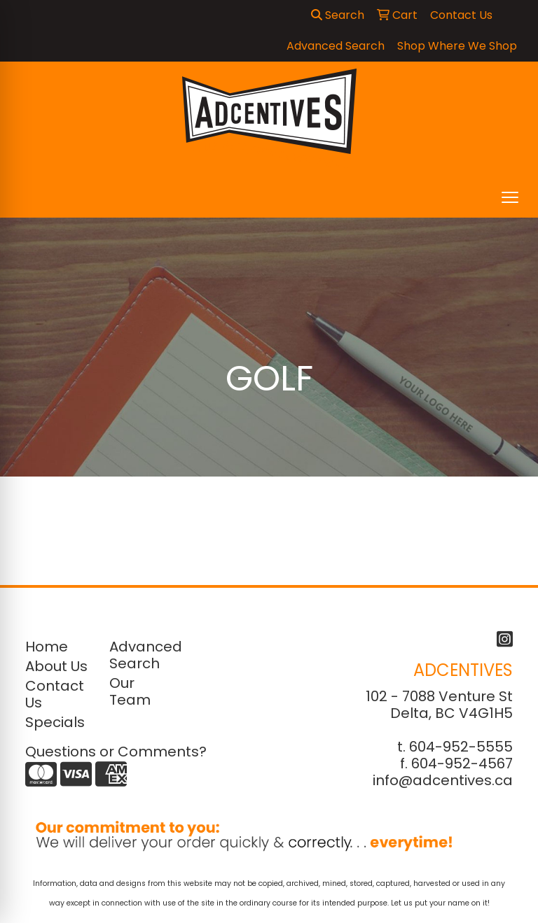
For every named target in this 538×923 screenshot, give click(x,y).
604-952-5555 (461, 746)
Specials (55, 722)
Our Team (130, 691)
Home (46, 646)
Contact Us (54, 694)
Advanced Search (143, 655)
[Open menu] (510, 197)
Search (337, 15)
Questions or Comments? (116, 751)
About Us (56, 666)
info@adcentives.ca (443, 780)
